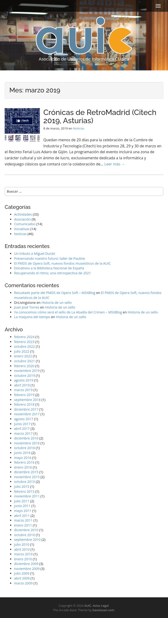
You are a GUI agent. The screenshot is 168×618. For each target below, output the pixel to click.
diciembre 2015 (26, 472)
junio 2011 (22, 506)
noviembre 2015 (27, 477)
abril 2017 (22, 428)
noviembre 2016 (27, 443)
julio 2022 (21, 351)
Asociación (22, 219)
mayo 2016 (22, 457)
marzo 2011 (23, 520)
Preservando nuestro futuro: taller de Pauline (49, 258)
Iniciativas (22, 229)
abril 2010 (22, 549)
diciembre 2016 (26, 438)
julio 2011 (21, 501)
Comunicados (25, 224)
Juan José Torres (26, 307)
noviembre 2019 (27, 370)
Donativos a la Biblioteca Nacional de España (49, 268)
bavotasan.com (103, 610)
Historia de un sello (56, 302)
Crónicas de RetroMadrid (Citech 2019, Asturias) (99, 116)
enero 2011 (23, 525)
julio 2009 (21, 573)
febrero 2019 (24, 395)
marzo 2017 (23, 433)
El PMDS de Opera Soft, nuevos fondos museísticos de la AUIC (62, 263)
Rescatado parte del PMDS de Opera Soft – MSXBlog (54, 292)
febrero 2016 (24, 462)
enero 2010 (23, 559)
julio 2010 (21, 544)
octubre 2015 (24, 481)
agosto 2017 (23, 419)
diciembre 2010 (26, 530)
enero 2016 (23, 467)
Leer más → (114, 164)
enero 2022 (23, 356)
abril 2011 (22, 515)
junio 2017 (22, 424)
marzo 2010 (23, 554)
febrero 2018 (24, 404)
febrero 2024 (24, 337)
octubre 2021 (24, 361)
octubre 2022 (24, 346)
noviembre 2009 (27, 568)
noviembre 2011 (27, 496)
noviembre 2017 (27, 414)
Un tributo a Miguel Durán (34, 253)
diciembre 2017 (26, 409)
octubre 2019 (24, 375)
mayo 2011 (22, 510)
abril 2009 (22, 578)
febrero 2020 (24, 366)
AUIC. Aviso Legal (96, 605)
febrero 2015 (24, 491)
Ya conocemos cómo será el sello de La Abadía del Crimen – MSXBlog (68, 312)
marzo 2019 (23, 390)
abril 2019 (22, 385)
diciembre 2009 (26, 563)
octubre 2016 (24, 448)
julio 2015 (21, 486)
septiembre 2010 (27, 539)
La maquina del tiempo (32, 317)
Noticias (78, 128)
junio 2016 (22, 452)
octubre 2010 (24, 535)
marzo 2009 (23, 583)
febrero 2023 (24, 342)
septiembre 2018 (27, 399)
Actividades (23, 214)
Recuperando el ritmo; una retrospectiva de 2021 (52, 273)
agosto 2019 (23, 380)
